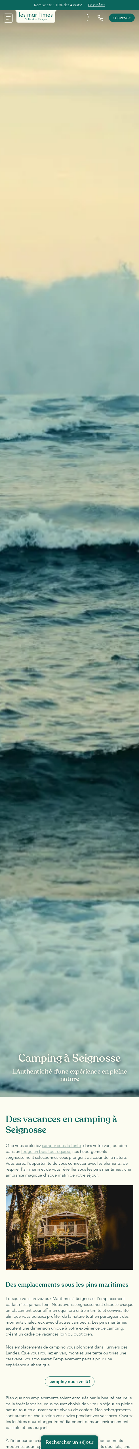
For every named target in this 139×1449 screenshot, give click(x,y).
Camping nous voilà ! (69, 1381)
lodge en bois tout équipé (45, 1151)
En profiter (96, 5)
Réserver (121, 18)
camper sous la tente (61, 1145)
